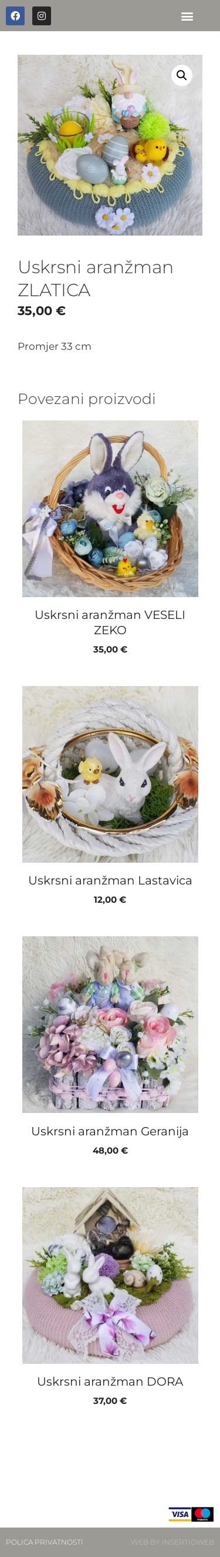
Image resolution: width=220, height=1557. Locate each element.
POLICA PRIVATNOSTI (44, 1542)
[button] (187, 15)
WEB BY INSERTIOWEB (172, 1542)
